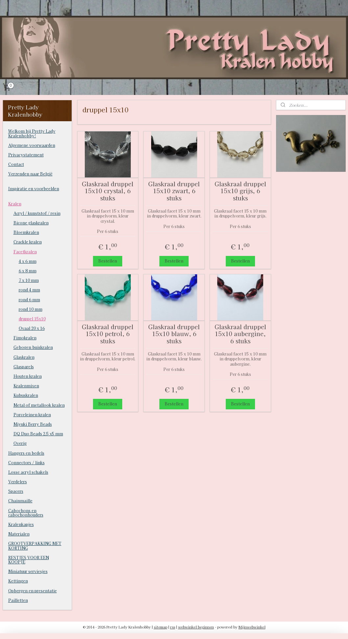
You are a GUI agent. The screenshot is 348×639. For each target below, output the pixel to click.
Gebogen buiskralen (33, 347)
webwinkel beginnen (196, 626)
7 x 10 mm (29, 280)
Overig (20, 443)
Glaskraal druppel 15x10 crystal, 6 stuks (107, 190)
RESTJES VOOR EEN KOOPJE (28, 559)
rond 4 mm (29, 289)
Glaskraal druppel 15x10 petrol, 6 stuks (107, 333)
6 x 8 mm (27, 270)
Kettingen (18, 580)
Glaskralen (24, 357)
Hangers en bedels (26, 453)
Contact (16, 164)
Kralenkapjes (21, 524)
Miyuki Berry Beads (32, 424)
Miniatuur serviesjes (28, 571)
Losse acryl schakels (28, 472)
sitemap (160, 626)
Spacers (15, 491)
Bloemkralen (26, 232)
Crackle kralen (27, 241)
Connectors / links (26, 462)
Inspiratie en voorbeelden (33, 188)
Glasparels (23, 366)
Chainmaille (20, 500)
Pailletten (18, 600)
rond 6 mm (29, 299)
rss (172, 626)
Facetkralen (25, 251)
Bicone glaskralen (31, 222)
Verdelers (17, 481)
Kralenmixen (26, 385)
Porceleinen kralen (32, 414)
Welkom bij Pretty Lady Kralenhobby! (32, 133)
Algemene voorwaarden (31, 145)
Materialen (19, 533)
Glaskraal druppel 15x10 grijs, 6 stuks (240, 190)
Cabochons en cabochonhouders (25, 512)
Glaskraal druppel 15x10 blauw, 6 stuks (174, 333)
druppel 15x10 (32, 318)
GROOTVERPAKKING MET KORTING (34, 545)
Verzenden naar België (30, 173)
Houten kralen (27, 376)
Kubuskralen (25, 395)
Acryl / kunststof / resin (36, 213)
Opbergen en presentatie (32, 590)
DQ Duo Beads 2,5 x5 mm (38, 433)
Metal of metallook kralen (39, 405)
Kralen (14, 203)
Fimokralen (24, 337)
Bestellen (107, 260)
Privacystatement (26, 154)
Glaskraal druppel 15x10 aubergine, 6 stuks (240, 333)
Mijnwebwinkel (252, 626)
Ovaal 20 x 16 (32, 328)
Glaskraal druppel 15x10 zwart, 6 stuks (174, 190)
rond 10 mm (30, 309)
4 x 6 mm (27, 261)
